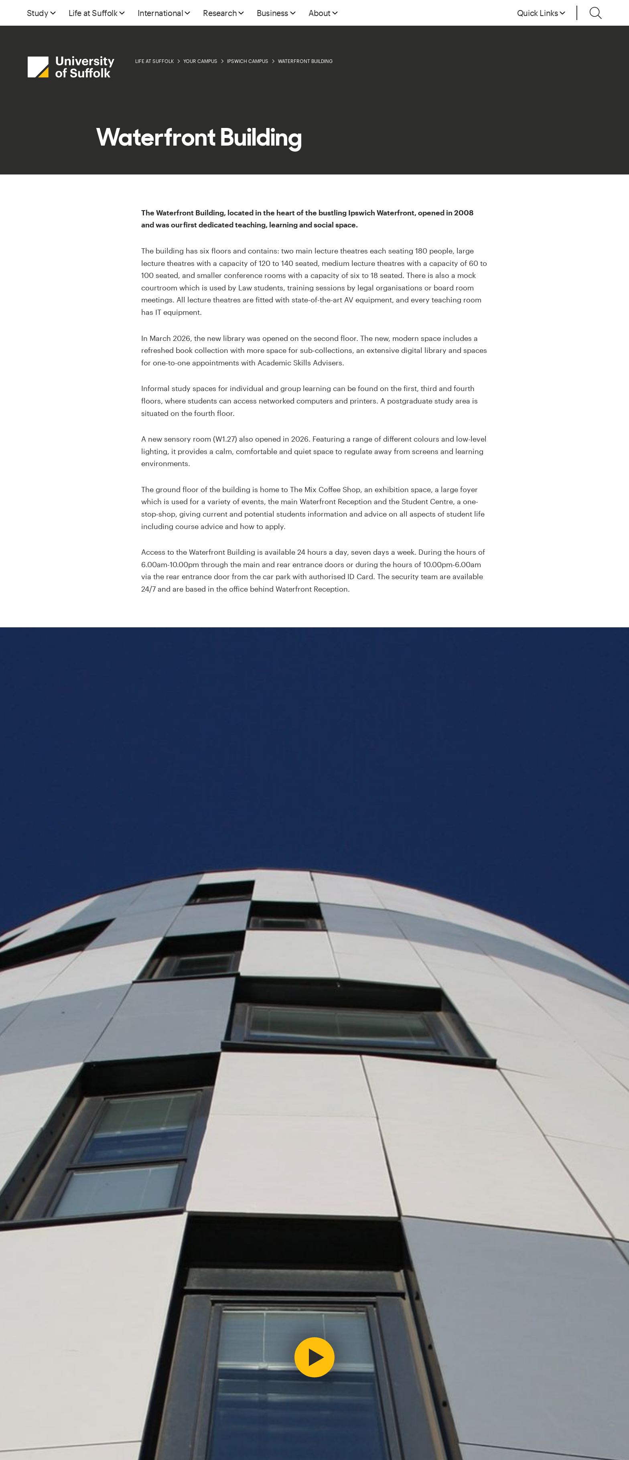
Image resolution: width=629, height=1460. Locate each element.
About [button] (319, 12)
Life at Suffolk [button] (93, 12)
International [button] (160, 12)
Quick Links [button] (537, 12)
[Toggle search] (595, 12)
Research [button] (220, 12)
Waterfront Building (305, 61)
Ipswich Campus (247, 61)
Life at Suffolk (154, 61)
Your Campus (200, 61)
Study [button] (38, 12)
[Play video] (314, 1357)
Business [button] (272, 12)
